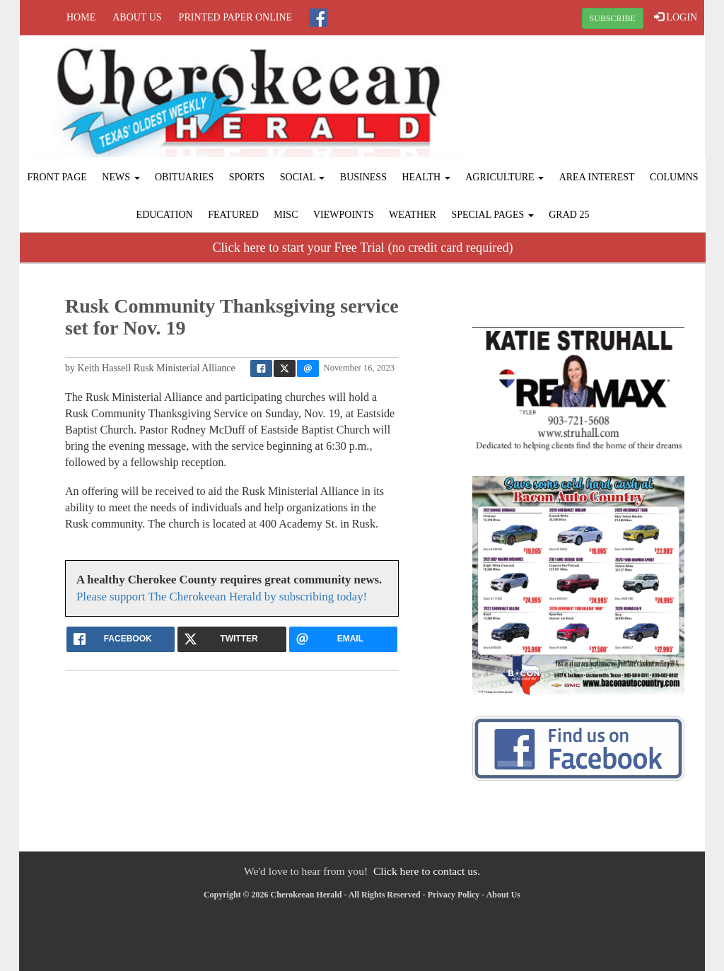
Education (164, 214)
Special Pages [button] (492, 214)
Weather (412, 214)
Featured (233, 214)
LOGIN (675, 17)
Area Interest (597, 177)
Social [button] (302, 177)
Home (80, 17)
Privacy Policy (454, 895)
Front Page (56, 177)
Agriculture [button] (504, 177)
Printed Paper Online (236, 17)
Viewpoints (343, 214)
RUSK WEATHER (589, 88)
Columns (674, 177)
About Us (136, 17)
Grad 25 (569, 214)
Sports (247, 177)
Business (363, 177)
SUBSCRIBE (613, 18)
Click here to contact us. (426, 871)
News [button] (120, 177)
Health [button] (426, 177)
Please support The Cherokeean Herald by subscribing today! (221, 596)
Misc (286, 214)
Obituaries (184, 177)
